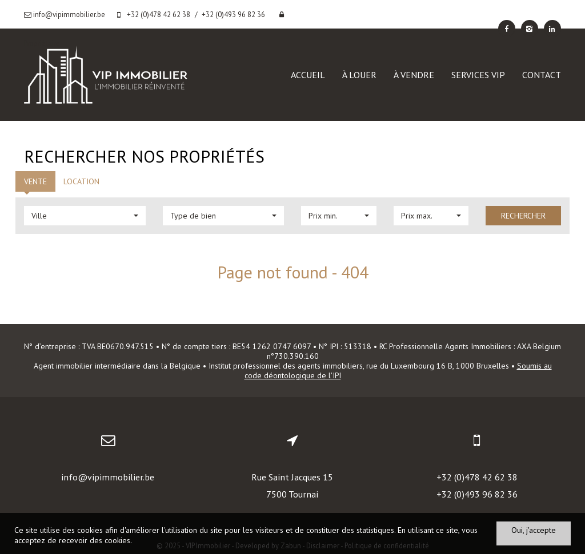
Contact (541, 74)
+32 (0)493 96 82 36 (477, 494)
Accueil (308, 74)
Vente (35, 181)
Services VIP (478, 74)
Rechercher (523, 216)
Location (81, 181)
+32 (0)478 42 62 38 (477, 477)
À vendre (414, 74)
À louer (359, 74)
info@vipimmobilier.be (107, 477)
